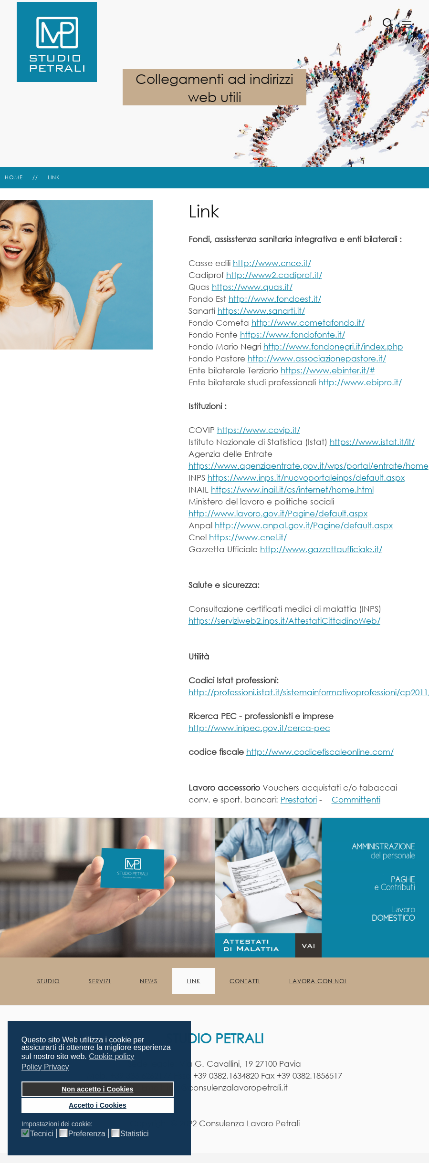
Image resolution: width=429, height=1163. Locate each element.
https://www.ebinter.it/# (328, 370)
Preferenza (86, 1134)
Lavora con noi (317, 981)
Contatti (245, 981)
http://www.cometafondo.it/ (308, 323)
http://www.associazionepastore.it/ (317, 358)
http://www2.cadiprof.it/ (274, 275)
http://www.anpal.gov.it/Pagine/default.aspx (304, 525)
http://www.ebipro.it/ (360, 382)
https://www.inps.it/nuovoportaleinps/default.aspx (306, 478)
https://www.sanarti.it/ (261, 311)
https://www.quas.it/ (252, 287)
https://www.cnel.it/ (248, 537)
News (148, 981)
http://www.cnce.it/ (272, 263)
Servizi (100, 981)
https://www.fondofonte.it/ (292, 334)
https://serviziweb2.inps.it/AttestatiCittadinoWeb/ (284, 621)
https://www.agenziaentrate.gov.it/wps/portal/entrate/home (308, 466)
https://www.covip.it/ (258, 430)
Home (14, 177)
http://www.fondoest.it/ (275, 299)
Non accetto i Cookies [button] (97, 1089)
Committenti (356, 799)
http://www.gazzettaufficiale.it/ (321, 549)
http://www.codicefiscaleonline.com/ (320, 752)
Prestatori (299, 799)
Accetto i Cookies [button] (97, 1105)
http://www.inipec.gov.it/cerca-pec (259, 728)
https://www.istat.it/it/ (372, 442)
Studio (48, 981)
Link (193, 981)
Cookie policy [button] (111, 1056)
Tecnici (41, 1134)
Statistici (134, 1134)
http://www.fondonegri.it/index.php (333, 346)
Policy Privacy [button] (45, 1067)
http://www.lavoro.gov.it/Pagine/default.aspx (277, 513)
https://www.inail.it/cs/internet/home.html (292, 489)
